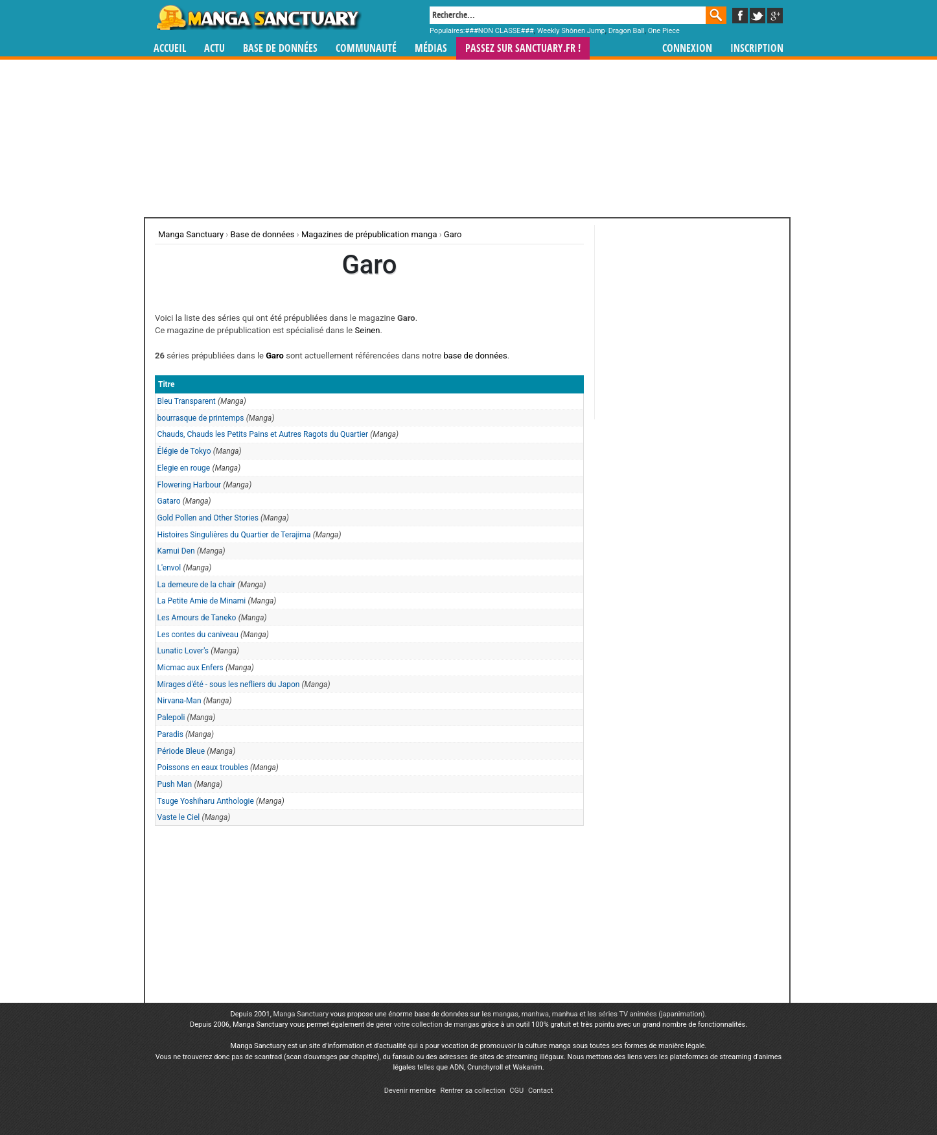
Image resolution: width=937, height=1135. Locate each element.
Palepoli (171, 717)
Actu (214, 48)
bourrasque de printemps (200, 418)
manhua (565, 1014)
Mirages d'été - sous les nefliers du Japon (228, 684)
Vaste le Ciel (178, 817)
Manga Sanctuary (301, 1014)
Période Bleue (181, 751)
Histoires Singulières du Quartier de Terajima (234, 534)
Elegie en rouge (184, 468)
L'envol (169, 567)
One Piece (664, 31)
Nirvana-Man (179, 700)
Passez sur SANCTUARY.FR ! (523, 48)
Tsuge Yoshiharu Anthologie (205, 801)
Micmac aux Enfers (190, 667)
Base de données (280, 48)
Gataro (169, 501)
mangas (505, 1014)
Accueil (170, 48)
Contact (540, 1090)
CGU (516, 1090)
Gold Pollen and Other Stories (208, 517)
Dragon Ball (626, 31)
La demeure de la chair (196, 584)
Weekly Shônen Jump (571, 31)
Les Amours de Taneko (197, 617)
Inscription (756, 48)
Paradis (170, 734)
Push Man (174, 784)
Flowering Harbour (189, 484)
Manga (258, 17)
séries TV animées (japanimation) (651, 1014)
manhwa (535, 1014)
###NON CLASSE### (499, 31)
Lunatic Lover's (183, 650)
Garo (275, 355)
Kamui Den (176, 551)
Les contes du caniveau (197, 634)
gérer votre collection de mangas (428, 1024)
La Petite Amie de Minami (201, 600)
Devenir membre (410, 1090)
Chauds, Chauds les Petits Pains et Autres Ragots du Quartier (262, 434)
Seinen (367, 330)
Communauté (366, 48)
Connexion (687, 48)
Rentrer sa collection (472, 1090)
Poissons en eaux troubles (202, 767)
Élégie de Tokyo (184, 451)
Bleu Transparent (186, 401)
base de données (475, 355)
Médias (431, 48)
